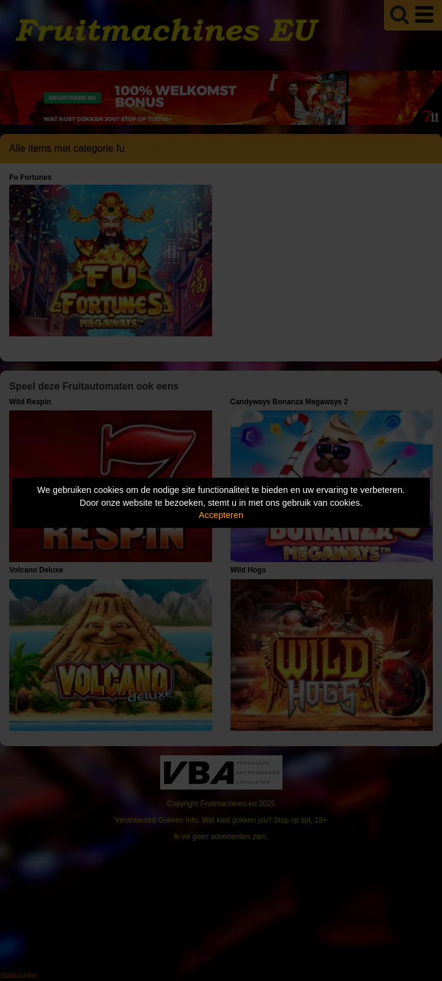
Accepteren (221, 515)
